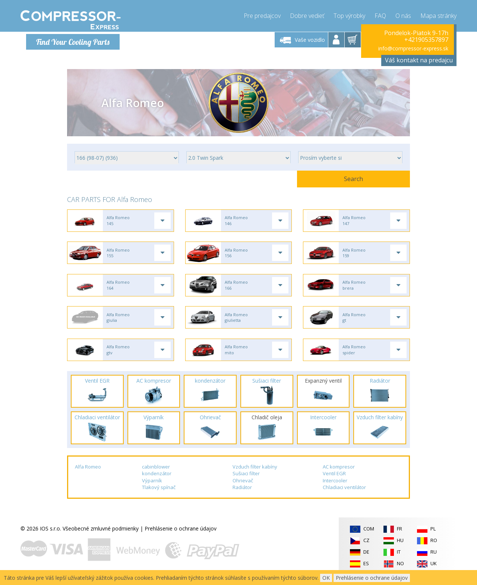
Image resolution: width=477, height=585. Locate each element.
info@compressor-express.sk (413, 48)
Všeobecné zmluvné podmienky (101, 534)
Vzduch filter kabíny (255, 473)
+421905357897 (426, 39)
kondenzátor (156, 479)
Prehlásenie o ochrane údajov (181, 534)
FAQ (380, 15)
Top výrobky (349, 15)
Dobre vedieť (307, 15)
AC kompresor (339, 473)
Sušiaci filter (246, 479)
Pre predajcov (262, 15)
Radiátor (242, 494)
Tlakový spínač (159, 494)
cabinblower (156, 473)
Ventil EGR (334, 479)
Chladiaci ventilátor (344, 494)
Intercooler (335, 486)
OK (326, 577)
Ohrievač (243, 486)
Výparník (152, 486)
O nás (403, 15)
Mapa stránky (438, 15)
